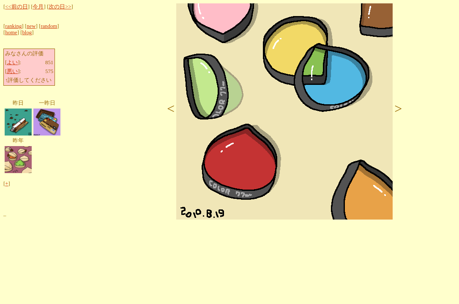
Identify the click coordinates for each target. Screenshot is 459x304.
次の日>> (60, 7)
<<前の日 (16, 7)
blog (27, 32)
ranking (13, 26)
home (11, 32)
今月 (38, 7)
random (49, 26)
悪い (12, 71)
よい (12, 62)
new (31, 26)
